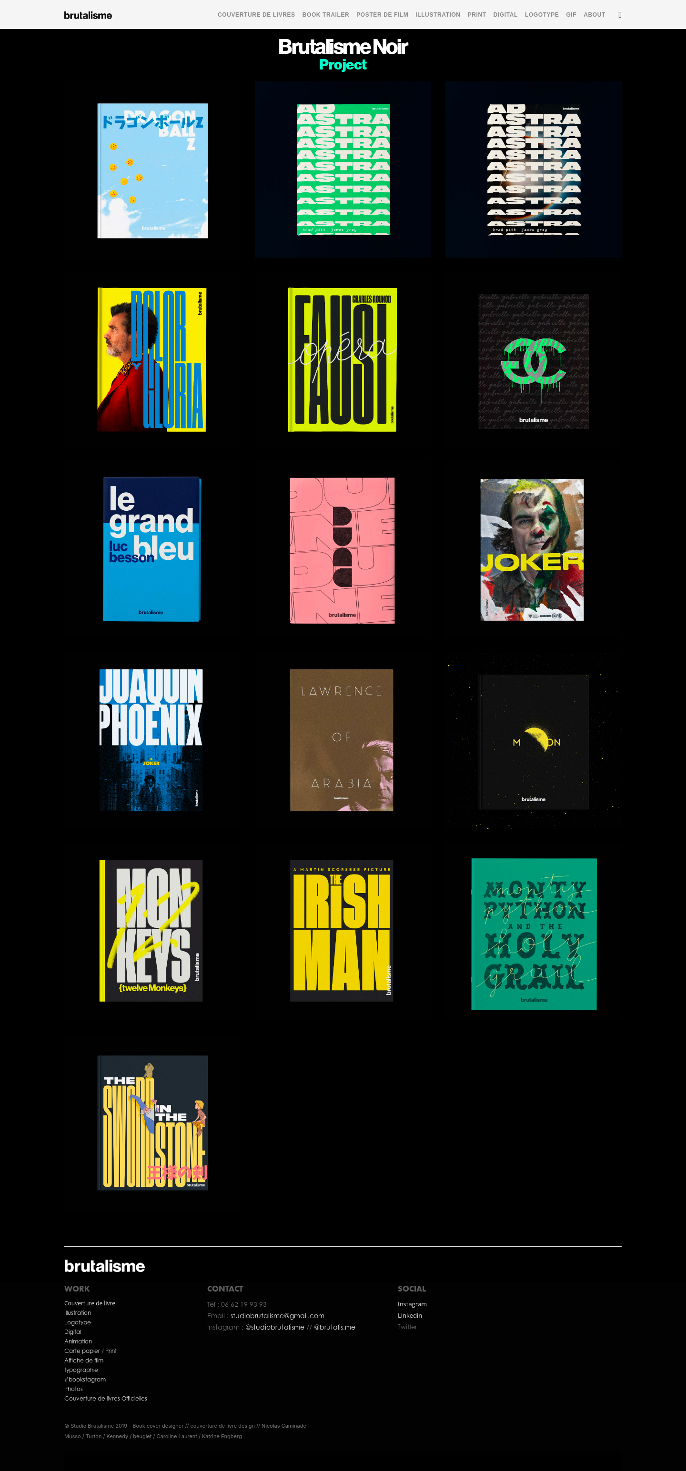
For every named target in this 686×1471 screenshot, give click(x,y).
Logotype (77, 1322)
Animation (78, 1341)
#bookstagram (85, 1379)
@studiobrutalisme (275, 1327)
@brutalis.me (333, 1327)
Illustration (77, 1312)
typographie (81, 1369)
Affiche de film (83, 1360)
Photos (73, 1388)
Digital (72, 1331)
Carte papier (82, 1350)
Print (111, 1350)
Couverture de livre (89, 1303)
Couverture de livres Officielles (106, 1398)
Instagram (412, 1304)
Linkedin (410, 1315)
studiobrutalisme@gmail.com (277, 1316)
